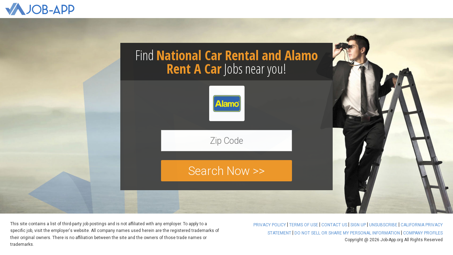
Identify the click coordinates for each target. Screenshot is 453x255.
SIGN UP (358, 224)
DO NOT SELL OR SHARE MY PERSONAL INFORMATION (347, 233)
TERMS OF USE (303, 224)
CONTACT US (334, 224)
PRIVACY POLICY (269, 224)
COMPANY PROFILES (423, 233)
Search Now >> (226, 171)
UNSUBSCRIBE (383, 224)
